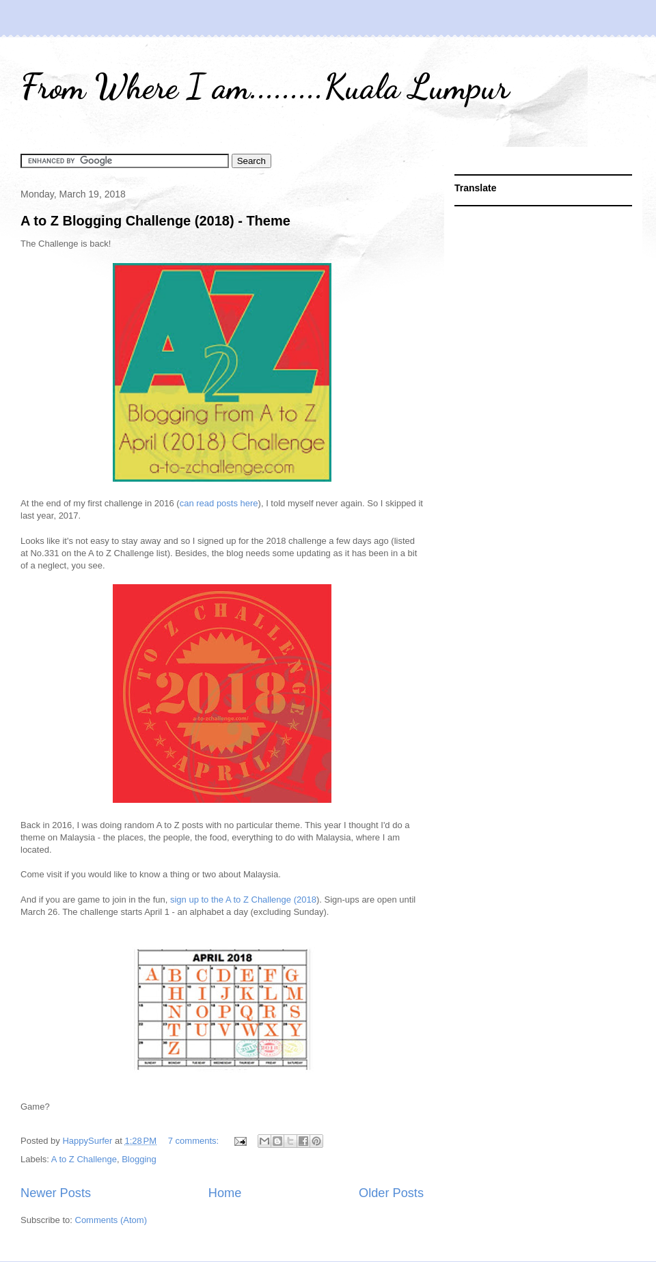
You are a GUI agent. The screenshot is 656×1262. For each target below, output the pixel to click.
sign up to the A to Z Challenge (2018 (243, 899)
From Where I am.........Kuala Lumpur (264, 86)
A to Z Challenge (84, 1159)
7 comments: (194, 1141)
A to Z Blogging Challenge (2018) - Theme (155, 220)
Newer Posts (55, 1193)
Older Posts (391, 1193)
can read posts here (219, 503)
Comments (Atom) (111, 1220)
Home (225, 1193)
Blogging (139, 1159)
